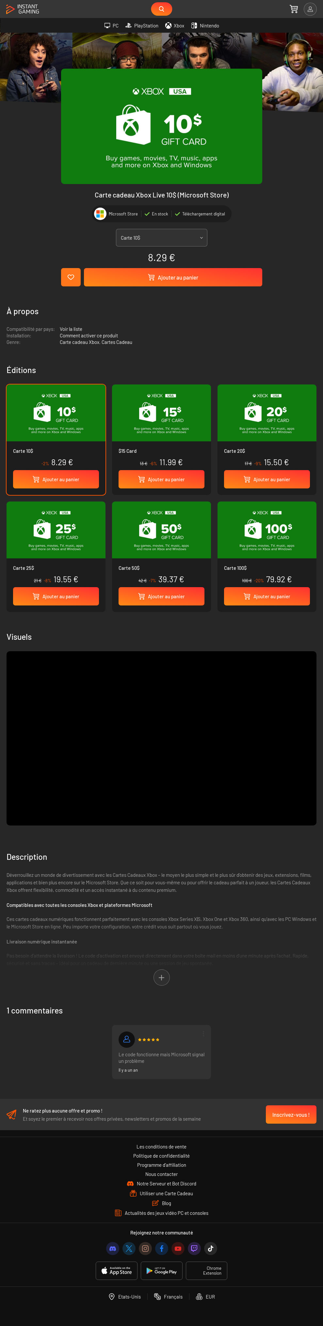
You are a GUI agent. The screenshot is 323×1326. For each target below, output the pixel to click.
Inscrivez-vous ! (291, 1114)
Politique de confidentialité (161, 1156)
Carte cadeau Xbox (79, 342)
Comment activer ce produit (89, 335)
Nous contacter (161, 1174)
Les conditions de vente (161, 1146)
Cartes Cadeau (117, 342)
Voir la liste (71, 329)
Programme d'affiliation (161, 1165)
